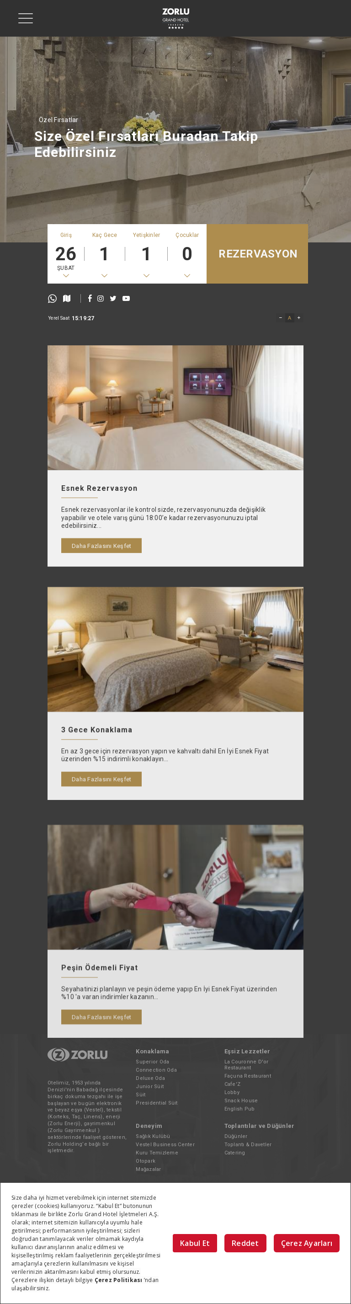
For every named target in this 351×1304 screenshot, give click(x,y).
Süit (140, 1095)
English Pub (239, 1109)
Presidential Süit (156, 1103)
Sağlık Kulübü (153, 1136)
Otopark (145, 1161)
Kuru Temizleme (157, 1153)
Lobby (231, 1092)
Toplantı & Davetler (248, 1145)
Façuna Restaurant (247, 1076)
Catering (234, 1153)
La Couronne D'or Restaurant (246, 1065)
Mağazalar (148, 1169)
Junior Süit (150, 1086)
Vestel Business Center (165, 1145)
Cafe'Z (232, 1084)
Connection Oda (156, 1070)
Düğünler (236, 1136)
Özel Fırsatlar (59, 119)
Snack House (241, 1101)
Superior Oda (152, 1062)
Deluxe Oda (150, 1078)
